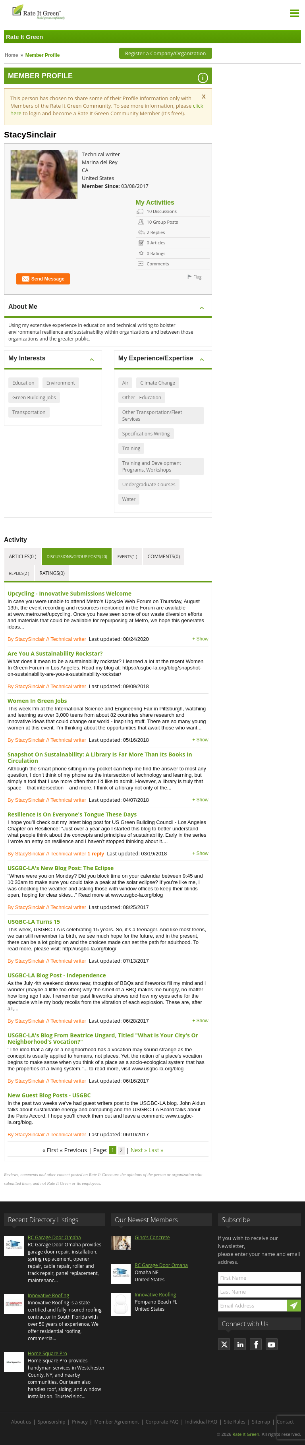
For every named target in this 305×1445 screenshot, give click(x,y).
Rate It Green (245, 1434)
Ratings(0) (52, 573)
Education (23, 382)
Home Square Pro (47, 1353)
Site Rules (234, 1421)
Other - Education (141, 397)
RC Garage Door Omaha (54, 1237)
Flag (197, 277)
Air (125, 382)
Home (11, 55)
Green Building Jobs (34, 397)
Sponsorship (52, 1421)
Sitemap (261, 1421)
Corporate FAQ (162, 1421)
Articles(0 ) (23, 556)
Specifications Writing (146, 433)
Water (129, 499)
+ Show (200, 639)
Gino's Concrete (152, 1237)
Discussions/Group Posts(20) (77, 556)
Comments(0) (163, 556)
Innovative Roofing (48, 1295)
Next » (139, 1150)
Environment (60, 382)
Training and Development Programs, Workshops (151, 466)
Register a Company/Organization (165, 53)
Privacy (80, 1421)
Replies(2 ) (19, 573)
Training (131, 448)
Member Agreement (116, 1421)
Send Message (43, 279)
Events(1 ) (127, 556)
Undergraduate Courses (149, 484)
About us (21, 1421)
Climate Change (157, 382)
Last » (156, 1150)
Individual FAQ (201, 1421)
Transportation (29, 412)
